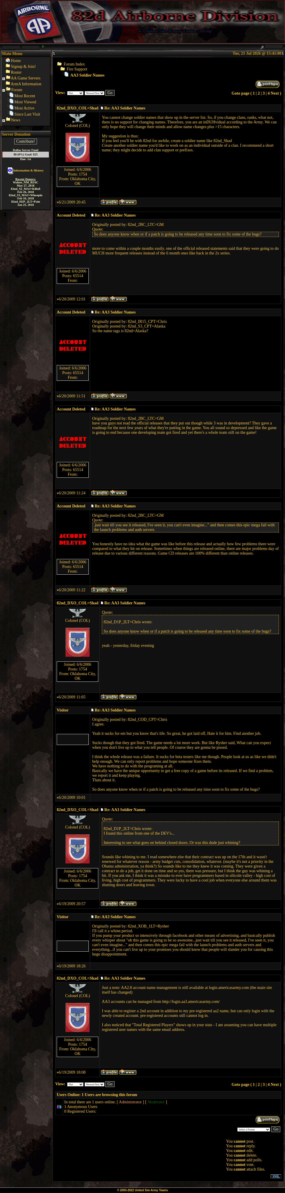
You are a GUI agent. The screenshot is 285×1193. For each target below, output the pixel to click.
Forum (16, 90)
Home (16, 61)
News (15, 120)
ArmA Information (26, 84)
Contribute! (25, 141)
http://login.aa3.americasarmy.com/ (191, 1001)
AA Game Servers (25, 78)
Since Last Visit (27, 114)
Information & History (26, 170)
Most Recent (25, 96)
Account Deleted (71, 215)
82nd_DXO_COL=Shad (77, 108)
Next (275, 93)
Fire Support (77, 69)
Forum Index (74, 64)
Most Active (25, 108)
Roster (16, 72)
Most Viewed (25, 102)
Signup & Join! (23, 66)
